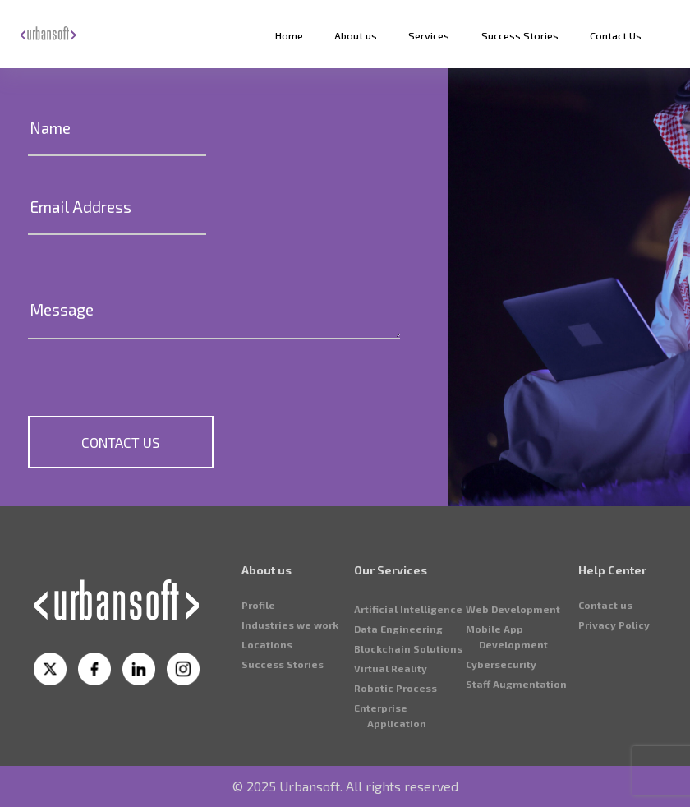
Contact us (605, 683)
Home (289, 35)
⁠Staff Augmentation (516, 762)
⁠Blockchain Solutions (408, 726)
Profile (258, 683)
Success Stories (520, 35)
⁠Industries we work (290, 702)
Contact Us (616, 35)
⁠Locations (267, 722)
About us (355, 35)
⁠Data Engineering (398, 706)
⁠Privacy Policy (614, 702)
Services (428, 35)
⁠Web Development (513, 687)
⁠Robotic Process (395, 766)
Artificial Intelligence (408, 687)
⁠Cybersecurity (501, 742)
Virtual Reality (390, 746)
